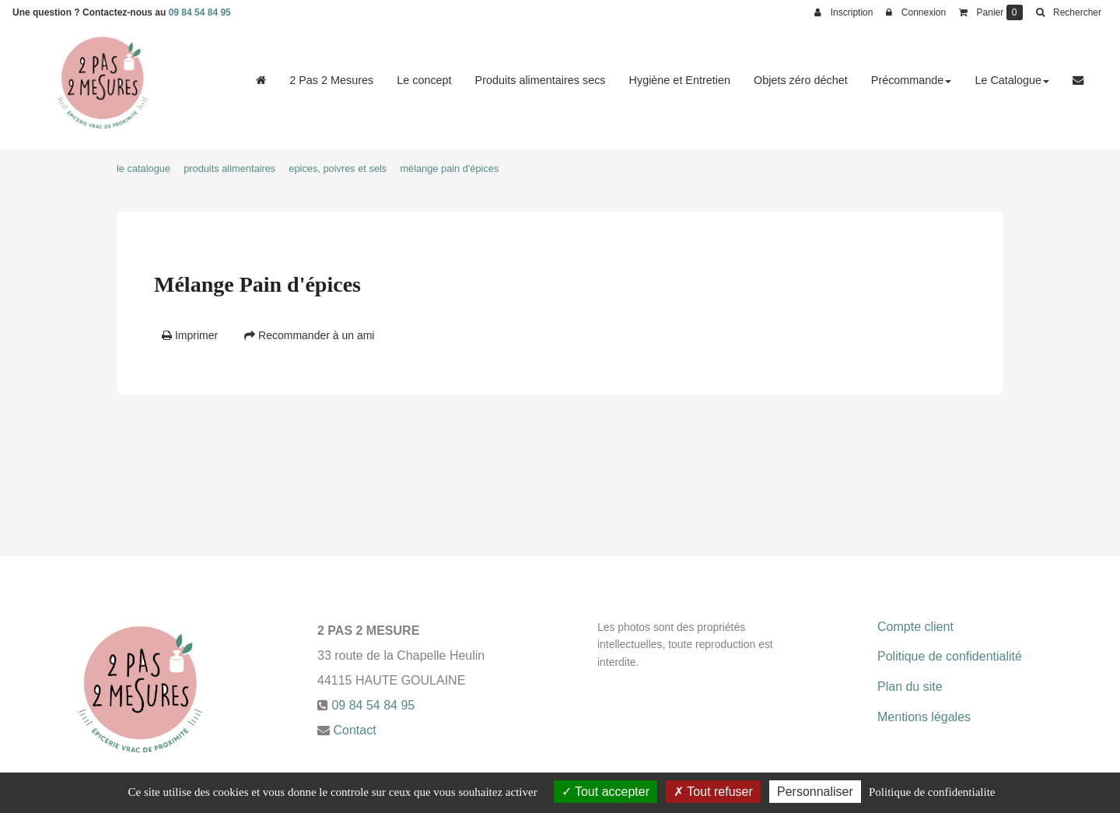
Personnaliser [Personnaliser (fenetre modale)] (815, 791)
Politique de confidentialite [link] (932, 792)
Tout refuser (713, 791)
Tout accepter (605, 791)
